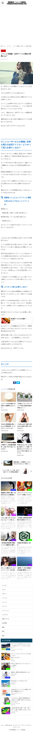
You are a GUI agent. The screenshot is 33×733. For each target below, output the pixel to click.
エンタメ (3, 50)
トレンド (4, 602)
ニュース (4, 606)
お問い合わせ (8, 725)
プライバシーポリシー (26, 725)
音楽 (3, 635)
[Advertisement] (16, 26)
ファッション (5, 610)
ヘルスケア (5, 614)
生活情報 (4, 623)
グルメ (4, 589)
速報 (3, 627)
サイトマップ (16, 725)
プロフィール (16, 727)
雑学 (3, 631)
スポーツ (4, 593)
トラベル (4, 598)
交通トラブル (5, 618)
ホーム (2, 725)
